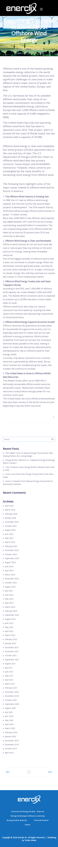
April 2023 (9, 603)
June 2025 (9, 534)
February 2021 (11, 688)
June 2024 (9, 566)
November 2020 (12, 696)
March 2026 (10, 509)
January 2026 (10, 518)
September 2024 (12, 558)
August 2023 (10, 586)
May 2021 (9, 675)
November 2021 (12, 651)
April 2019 (9, 752)
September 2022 (12, 615)
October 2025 (11, 526)
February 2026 (11, 514)
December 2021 (12, 647)
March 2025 (10, 542)
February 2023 (11, 611)
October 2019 (11, 748)
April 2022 (9, 631)
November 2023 (12, 578)
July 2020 (9, 712)
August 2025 (10, 530)
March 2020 (10, 728)
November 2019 (12, 744)
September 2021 (12, 659)
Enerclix (34, 53)
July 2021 (9, 667)
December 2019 (12, 740)
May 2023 (9, 599)
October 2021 (11, 655)
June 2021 (9, 671)
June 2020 (9, 716)
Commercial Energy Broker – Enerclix (27, 811)
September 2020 (12, 704)
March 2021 (10, 684)
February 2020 (11, 732)
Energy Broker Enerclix (17, 820)
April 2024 (9, 570)
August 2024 (10, 562)
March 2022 (10, 635)
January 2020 (10, 736)
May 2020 (9, 720)
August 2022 (10, 619)
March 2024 (10, 574)
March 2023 (10, 607)
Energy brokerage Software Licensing (28, 816)
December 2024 (12, 550)
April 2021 (9, 680)
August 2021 (10, 663)
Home (7, 45)
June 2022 (9, 623)
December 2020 (12, 692)
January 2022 (10, 643)
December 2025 (12, 522)
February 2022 (11, 639)
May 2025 (9, 538)
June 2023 (9, 595)
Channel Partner (41, 820)
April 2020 (9, 724)
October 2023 (11, 582)
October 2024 (11, 554)
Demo (27, 825)
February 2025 (11, 546)
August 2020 (10, 708)
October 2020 (11, 700)
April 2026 (9, 505)
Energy (17, 45)
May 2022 (9, 627)
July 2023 (9, 590)
